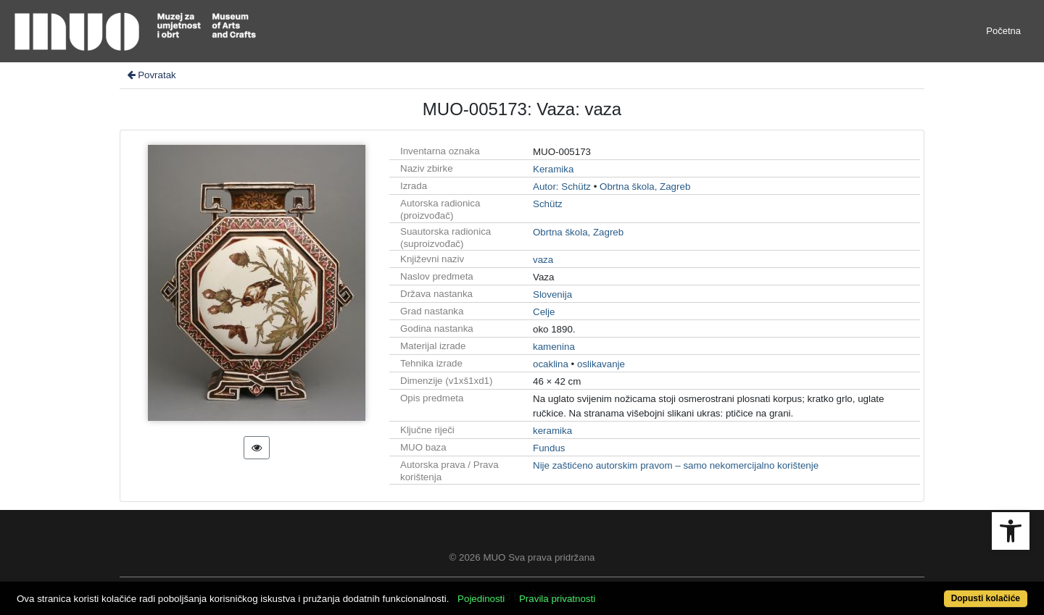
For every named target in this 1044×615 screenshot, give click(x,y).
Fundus (549, 448)
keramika (552, 430)
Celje (544, 311)
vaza (543, 259)
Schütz (548, 203)
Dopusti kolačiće (985, 598)
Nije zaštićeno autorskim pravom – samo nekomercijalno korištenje (676, 465)
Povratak (150, 75)
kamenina (554, 346)
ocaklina (550, 364)
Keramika (553, 169)
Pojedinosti (481, 598)
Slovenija (552, 294)
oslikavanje (601, 364)
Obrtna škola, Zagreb (645, 186)
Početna (1003, 30)
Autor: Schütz (562, 186)
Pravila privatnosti (557, 598)
